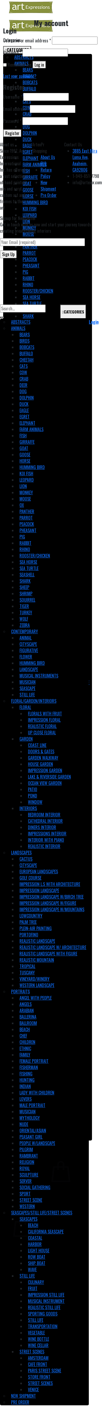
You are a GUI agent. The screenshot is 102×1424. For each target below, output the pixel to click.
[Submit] (2, 317)
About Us (48, 157)
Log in (39, 65)
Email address (16, 109)
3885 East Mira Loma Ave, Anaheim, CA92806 (84, 160)
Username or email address (27, 40)
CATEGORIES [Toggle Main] (73, 312)
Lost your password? (19, 76)
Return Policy (46, 173)
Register (12, 133)
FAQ (43, 163)
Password (12, 52)
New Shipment (48, 185)
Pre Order (49, 195)
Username (12, 97)
